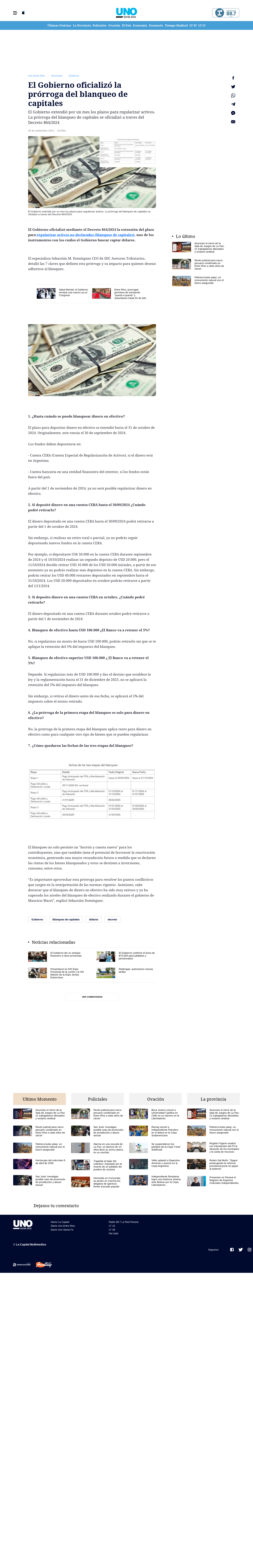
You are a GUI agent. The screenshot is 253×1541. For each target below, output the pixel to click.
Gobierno (74, 75)
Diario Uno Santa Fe (62, 1229)
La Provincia (82, 25)
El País (126, 25)
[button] (15, 13)
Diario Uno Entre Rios (63, 1225)
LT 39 (193, 25)
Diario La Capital (60, 1222)
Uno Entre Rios (36, 75)
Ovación (114, 25)
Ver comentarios (92, 997)
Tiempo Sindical (176, 25)
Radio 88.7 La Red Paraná (123, 1222)
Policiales (99, 25)
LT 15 (202, 25)
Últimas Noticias (59, 25)
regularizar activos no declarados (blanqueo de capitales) (85, 235)
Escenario (156, 25)
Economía (140, 25)
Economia (56, 75)
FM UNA (113, 1233)
